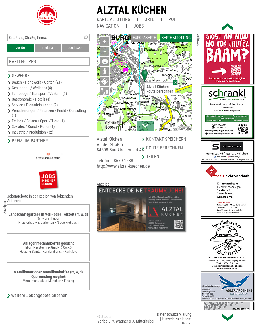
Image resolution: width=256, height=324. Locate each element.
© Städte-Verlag (182, 128)
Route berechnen (159, 91)
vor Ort (20, 48)
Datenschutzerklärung (174, 314)
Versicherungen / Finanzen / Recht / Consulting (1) (49, 112)
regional (48, 48)
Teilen (152, 156)
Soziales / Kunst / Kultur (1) (33, 126)
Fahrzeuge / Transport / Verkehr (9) (39, 93)
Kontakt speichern (166, 139)
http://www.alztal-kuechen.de (123, 166)
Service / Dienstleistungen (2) (35, 105)
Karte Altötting (113, 19)
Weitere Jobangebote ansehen (39, 295)
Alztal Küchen (132, 10)
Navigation (108, 26)
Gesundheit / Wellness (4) (32, 88)
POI (171, 19)
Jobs (139, 26)
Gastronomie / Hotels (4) (31, 99)
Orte (149, 19)
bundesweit (76, 48)
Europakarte (144, 37)
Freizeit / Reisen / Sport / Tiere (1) (38, 121)
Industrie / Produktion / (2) (32, 132)
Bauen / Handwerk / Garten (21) (37, 82)
